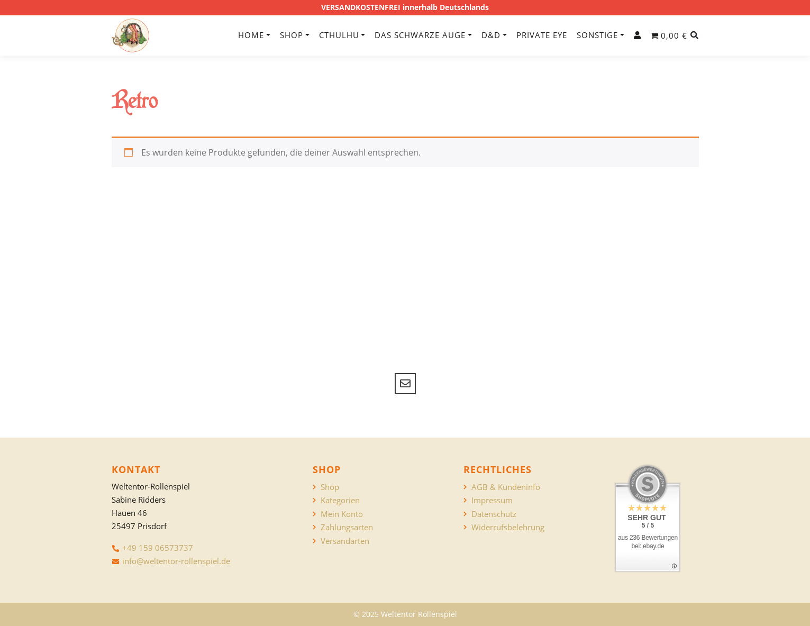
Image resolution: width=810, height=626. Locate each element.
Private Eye (541, 35)
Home (251, 35)
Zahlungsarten (347, 527)
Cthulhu (339, 35)
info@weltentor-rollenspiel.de (176, 561)
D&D (490, 35)
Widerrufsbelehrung (507, 527)
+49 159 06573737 (157, 547)
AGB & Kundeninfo (505, 487)
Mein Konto (342, 514)
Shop (291, 35)
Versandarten (345, 541)
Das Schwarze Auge (420, 35)
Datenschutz (493, 514)
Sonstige (597, 35)
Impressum (492, 500)
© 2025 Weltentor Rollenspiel (405, 614)
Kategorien (340, 500)
